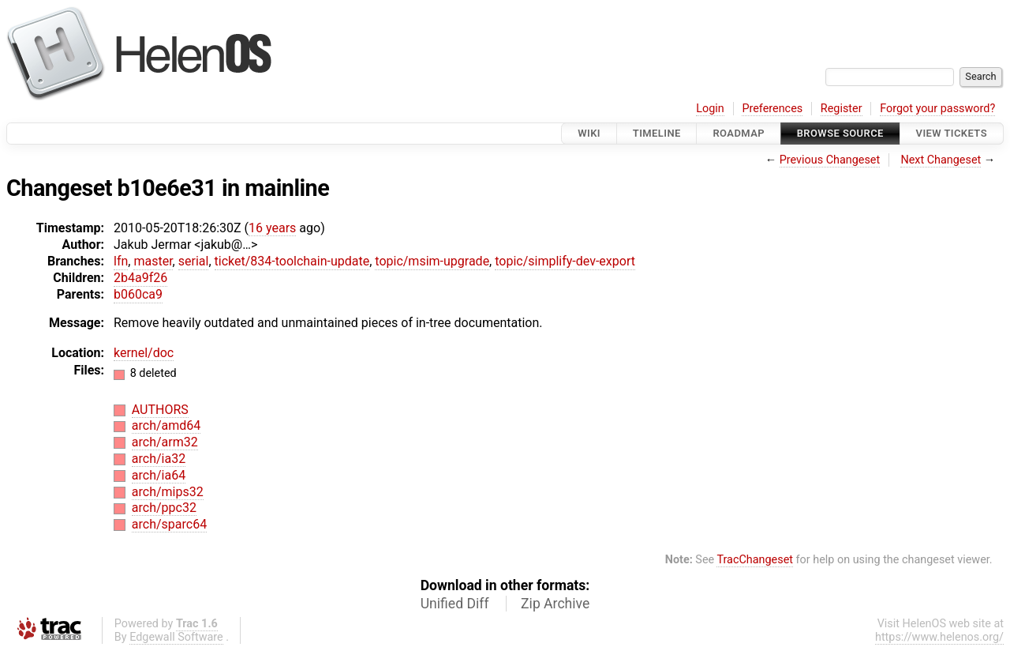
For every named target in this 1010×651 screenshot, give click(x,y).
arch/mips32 (168, 491)
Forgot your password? (937, 108)
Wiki (589, 133)
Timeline (657, 133)
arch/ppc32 (164, 507)
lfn (121, 261)
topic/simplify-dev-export (565, 261)
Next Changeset (940, 160)
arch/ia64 (158, 475)
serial (193, 261)
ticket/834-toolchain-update (292, 261)
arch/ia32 (158, 458)
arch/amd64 (166, 425)
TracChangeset (754, 559)
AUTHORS (160, 409)
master (152, 261)
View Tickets (951, 133)
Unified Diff (455, 603)
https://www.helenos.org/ (939, 637)
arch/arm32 (165, 442)
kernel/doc (144, 352)
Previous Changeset (830, 160)
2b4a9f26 (140, 277)
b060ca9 (138, 294)
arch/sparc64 (169, 524)
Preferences (772, 108)
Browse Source (840, 133)
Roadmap (739, 133)
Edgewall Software (176, 637)
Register (841, 108)
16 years (272, 227)
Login (710, 108)
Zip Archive (555, 603)
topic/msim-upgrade (432, 261)
